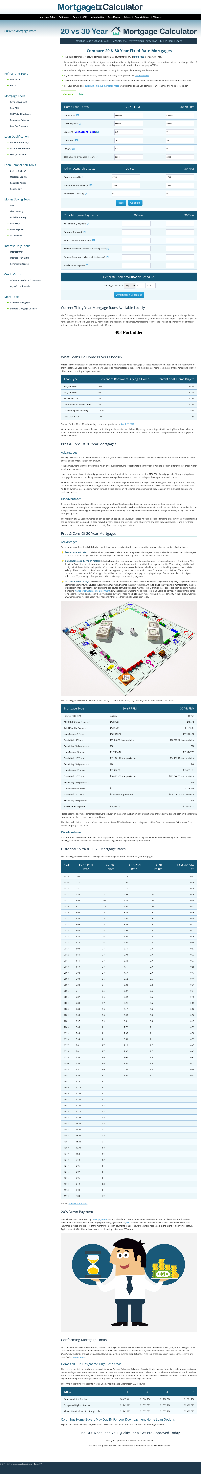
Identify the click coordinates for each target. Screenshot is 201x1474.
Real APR (14, 108)
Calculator (68, 94)
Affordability (97, 17)
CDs (12, 205)
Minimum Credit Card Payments (25, 280)
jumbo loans (79, 1357)
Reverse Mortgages (19, 263)
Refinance (64, 17)
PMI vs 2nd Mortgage (20, 114)
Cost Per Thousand (19, 126)
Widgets (157, 17)
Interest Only (16, 251)
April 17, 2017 (127, 424)
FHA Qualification (18, 154)
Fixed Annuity (16, 211)
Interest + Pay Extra (19, 257)
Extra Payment (17, 229)
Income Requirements (20, 148)
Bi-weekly (15, 223)
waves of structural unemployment (92, 590)
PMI (128, 1222)
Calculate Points (18, 183)
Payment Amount (18, 102)
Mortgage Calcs (47, 17)
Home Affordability (19, 142)
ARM (85, 17)
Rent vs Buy (16, 189)
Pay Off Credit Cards (20, 286)
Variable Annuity (18, 217)
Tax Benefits (16, 235)
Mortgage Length (18, 176)
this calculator (142, 75)
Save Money (114, 17)
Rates (76, 17)
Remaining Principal (19, 120)
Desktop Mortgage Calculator (24, 308)
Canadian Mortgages (20, 302)
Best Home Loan (18, 170)
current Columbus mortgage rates (102, 85)
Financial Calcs (142, 17)
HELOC (13, 85)
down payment (99, 1219)
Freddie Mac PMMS (78, 1203)
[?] (77, 115)
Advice (127, 17)
